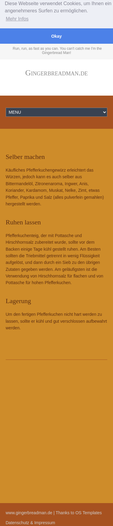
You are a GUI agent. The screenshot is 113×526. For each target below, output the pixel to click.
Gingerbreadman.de (56, 72)
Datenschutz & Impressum (30, 522)
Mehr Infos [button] (17, 18)
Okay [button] (56, 36)
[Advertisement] (56, 431)
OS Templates (88, 512)
